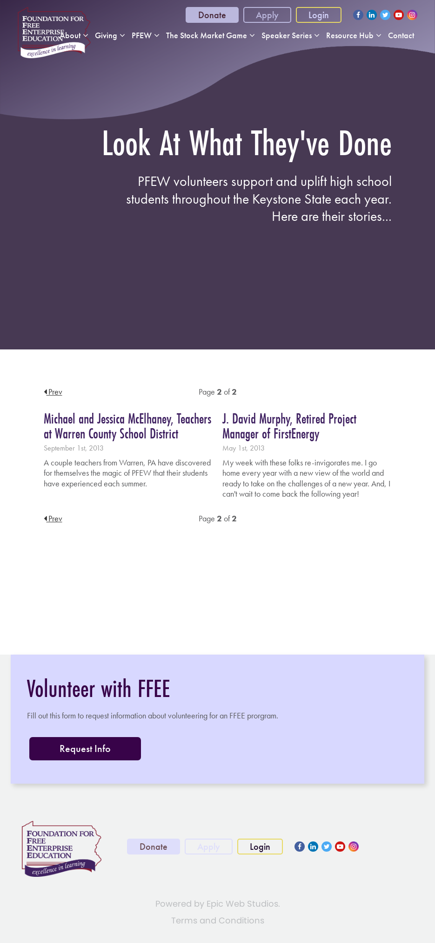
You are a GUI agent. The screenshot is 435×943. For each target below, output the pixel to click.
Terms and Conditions (217, 920)
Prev (53, 391)
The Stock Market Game (206, 35)
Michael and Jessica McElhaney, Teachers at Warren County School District (127, 426)
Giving (106, 35)
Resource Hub (350, 35)
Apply (267, 15)
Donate (212, 15)
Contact (401, 35)
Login (318, 15)
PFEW (142, 35)
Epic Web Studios (242, 903)
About (70, 35)
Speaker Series (286, 35)
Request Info (85, 748)
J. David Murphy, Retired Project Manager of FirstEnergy (289, 426)
